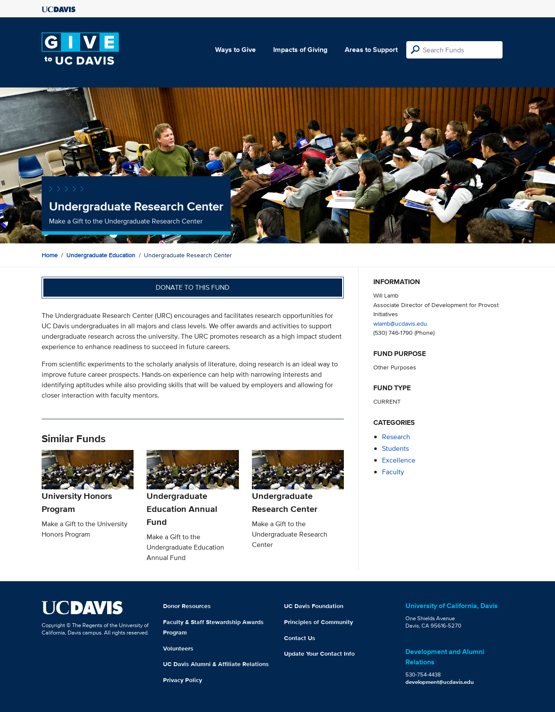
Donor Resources (187, 606)
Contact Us (299, 638)
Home (50, 255)
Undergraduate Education (100, 255)
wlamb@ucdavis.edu (400, 323)
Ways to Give (235, 50)
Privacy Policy (182, 680)
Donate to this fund (192, 287)
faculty (393, 472)
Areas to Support (371, 50)
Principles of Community (318, 622)
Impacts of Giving (300, 50)
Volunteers (178, 648)
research (396, 437)
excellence (398, 460)
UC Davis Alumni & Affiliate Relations (216, 664)
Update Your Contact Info (319, 653)
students (395, 448)
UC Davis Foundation (313, 606)
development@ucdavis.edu (439, 682)
